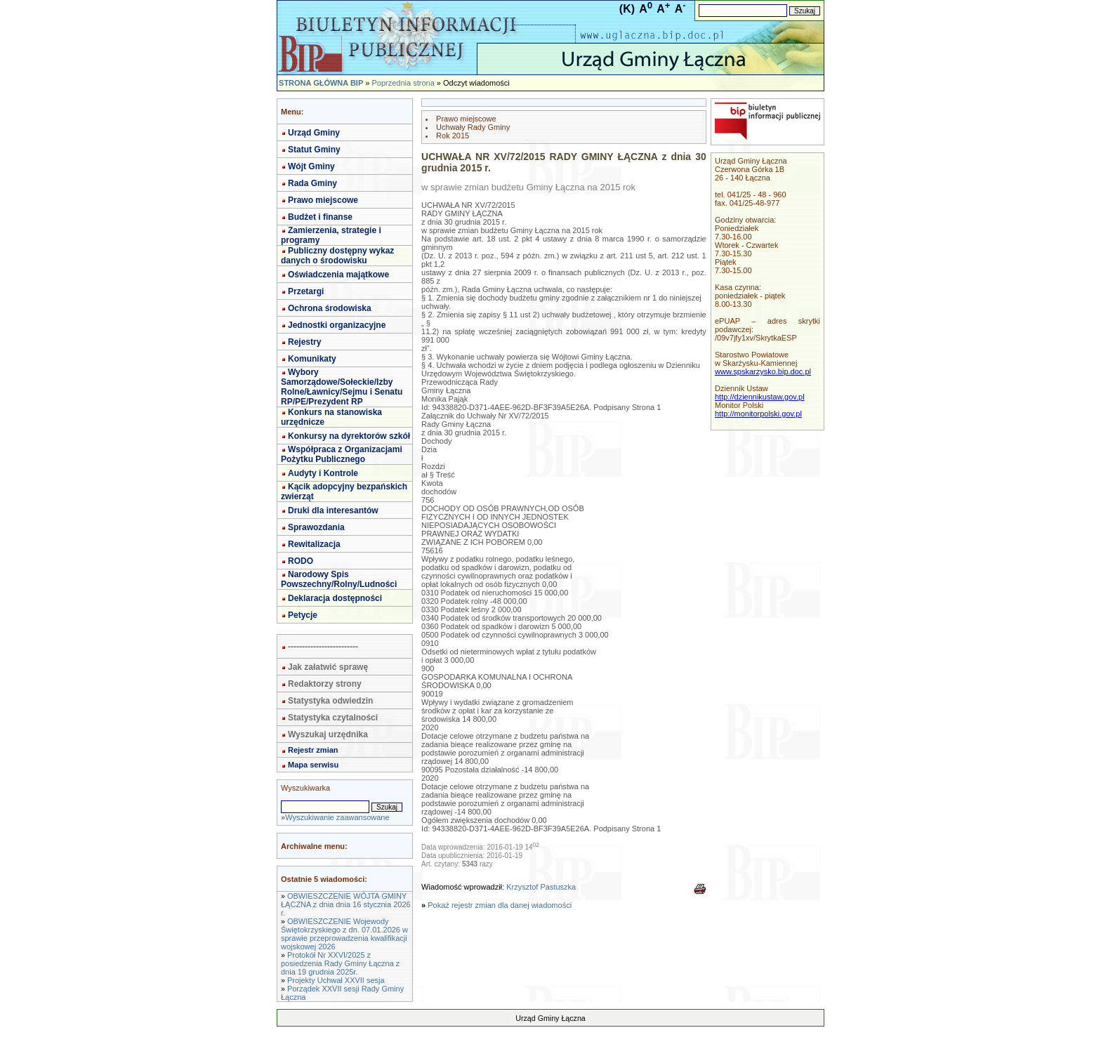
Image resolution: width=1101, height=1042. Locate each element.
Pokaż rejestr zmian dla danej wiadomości (500, 905)
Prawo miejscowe (323, 200)
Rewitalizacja (314, 544)
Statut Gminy (314, 149)
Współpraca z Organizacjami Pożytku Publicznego (341, 454)
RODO (300, 561)
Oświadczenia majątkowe (338, 274)
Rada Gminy (312, 183)
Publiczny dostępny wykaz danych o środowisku (337, 255)
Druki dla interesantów (333, 510)
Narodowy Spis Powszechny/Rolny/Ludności (339, 579)
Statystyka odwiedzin (330, 701)
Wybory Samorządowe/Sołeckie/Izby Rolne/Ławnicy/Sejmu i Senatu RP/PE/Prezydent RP (341, 387)
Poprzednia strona (402, 83)
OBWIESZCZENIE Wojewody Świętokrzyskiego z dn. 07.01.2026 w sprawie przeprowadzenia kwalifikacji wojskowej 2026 (344, 934)
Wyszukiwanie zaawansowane (337, 817)
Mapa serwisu (313, 764)
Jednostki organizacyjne (336, 325)
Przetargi (306, 291)
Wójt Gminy (311, 166)
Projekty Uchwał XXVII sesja (336, 980)
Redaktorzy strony (325, 684)
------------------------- (323, 647)
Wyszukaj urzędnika (328, 734)
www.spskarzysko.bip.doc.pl (763, 371)
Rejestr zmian (313, 750)
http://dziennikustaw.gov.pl (760, 397)
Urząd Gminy (314, 133)
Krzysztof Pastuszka (541, 887)
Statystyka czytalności (333, 718)
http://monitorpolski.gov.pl (758, 413)
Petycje (302, 615)
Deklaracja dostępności (335, 598)
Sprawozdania (316, 527)
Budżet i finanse (320, 217)
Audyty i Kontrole (323, 473)
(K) (627, 9)
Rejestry (304, 342)
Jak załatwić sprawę (328, 667)
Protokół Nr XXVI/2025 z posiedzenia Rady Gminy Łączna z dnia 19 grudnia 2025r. (340, 963)
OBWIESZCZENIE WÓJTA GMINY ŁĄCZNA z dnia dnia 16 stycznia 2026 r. (346, 904)
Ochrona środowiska (329, 308)
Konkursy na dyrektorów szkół (349, 436)
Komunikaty (312, 359)
